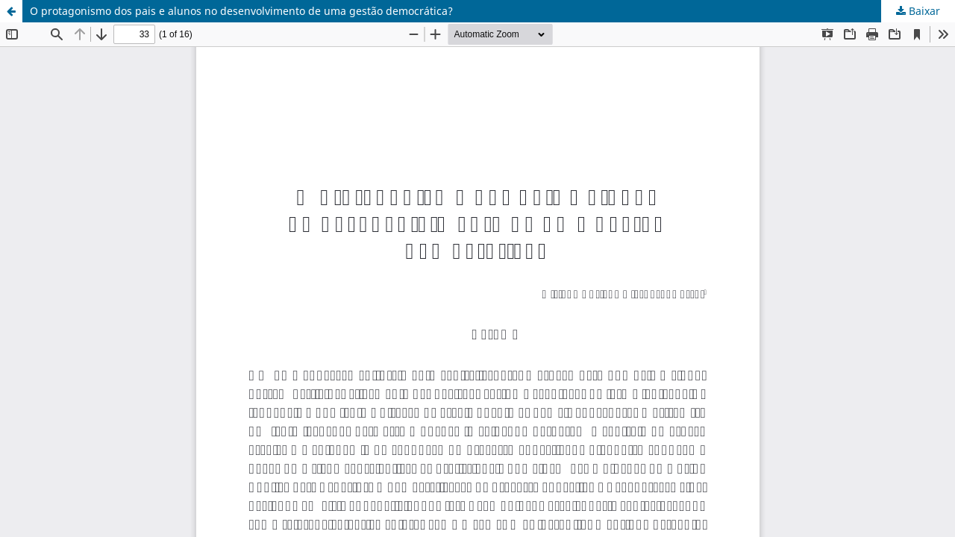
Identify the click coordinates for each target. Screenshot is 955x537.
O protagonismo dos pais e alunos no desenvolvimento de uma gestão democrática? (241, 11)
